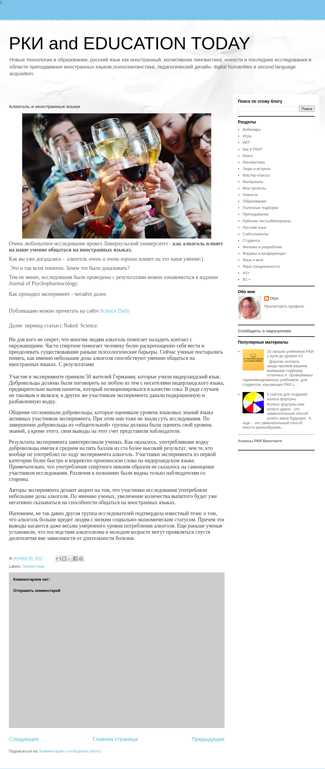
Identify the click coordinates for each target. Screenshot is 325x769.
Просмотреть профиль (284, 306)
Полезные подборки (260, 207)
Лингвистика (33, 566)
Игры (247, 136)
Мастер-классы (256, 175)
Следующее (24, 739)
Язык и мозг (253, 260)
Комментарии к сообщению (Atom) (70, 751)
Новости (250, 194)
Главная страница (115, 739)
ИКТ (246, 142)
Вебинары (252, 129)
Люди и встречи (257, 168)
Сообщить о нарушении (264, 330)
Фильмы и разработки (262, 247)
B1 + (247, 279)
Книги (248, 156)
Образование (254, 201)
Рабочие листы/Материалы (267, 221)
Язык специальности (261, 266)
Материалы (253, 181)
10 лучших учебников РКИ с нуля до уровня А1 (290, 353)
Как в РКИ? (252, 149)
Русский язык (254, 227)
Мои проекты (254, 188)
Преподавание (256, 214)
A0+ (246, 273)
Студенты (251, 240)
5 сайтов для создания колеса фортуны (287, 396)
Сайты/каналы (255, 234)
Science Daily (115, 311)
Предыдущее (208, 739)
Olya (274, 298)
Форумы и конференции (264, 253)
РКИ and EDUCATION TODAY (129, 43)
